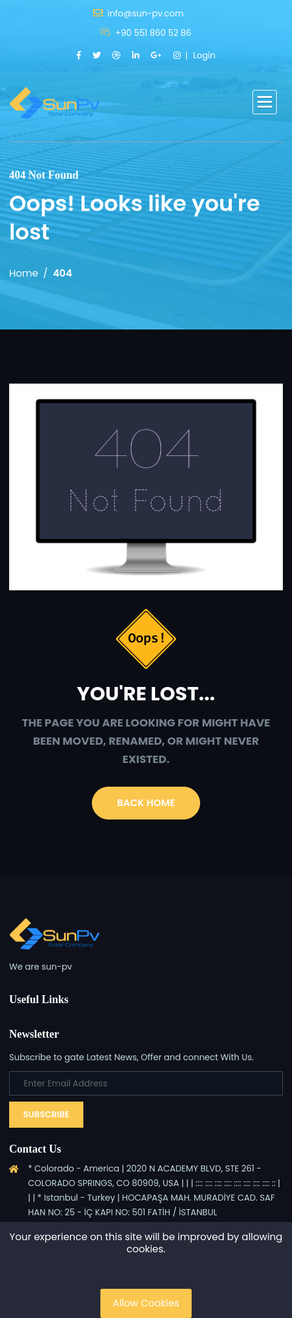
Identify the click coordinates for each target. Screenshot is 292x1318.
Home (23, 273)
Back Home (146, 803)
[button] (264, 102)
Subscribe (46, 1114)
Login (204, 55)
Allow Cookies (146, 1303)
